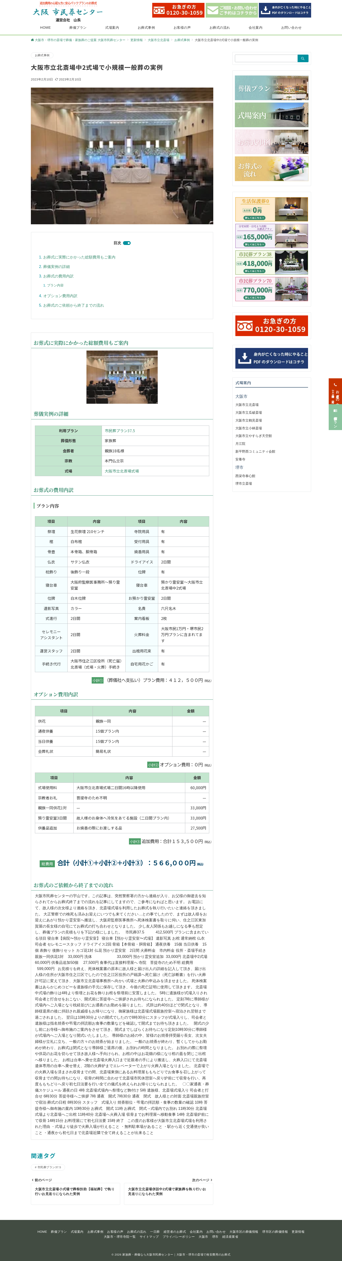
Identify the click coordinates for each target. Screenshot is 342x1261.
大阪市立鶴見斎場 (248, 420)
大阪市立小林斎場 (248, 428)
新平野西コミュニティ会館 (255, 451)
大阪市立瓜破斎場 (248, 412)
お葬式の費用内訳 (58, 276)
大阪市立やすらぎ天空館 (253, 436)
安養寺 (240, 459)
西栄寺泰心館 (245, 476)
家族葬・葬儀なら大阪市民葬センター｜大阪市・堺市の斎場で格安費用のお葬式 (176, 1254)
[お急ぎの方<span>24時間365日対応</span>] (335, 387)
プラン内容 (55, 285)
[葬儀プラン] (335, 413)
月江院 (240, 443)
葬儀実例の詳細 (56, 267)
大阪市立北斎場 (247, 405)
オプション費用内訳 (60, 296)
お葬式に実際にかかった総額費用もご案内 (79, 257)
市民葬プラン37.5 (120, 430)
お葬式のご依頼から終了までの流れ (73, 305)
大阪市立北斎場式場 (122, 471)
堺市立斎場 (243, 483)
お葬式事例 (42, 55)
